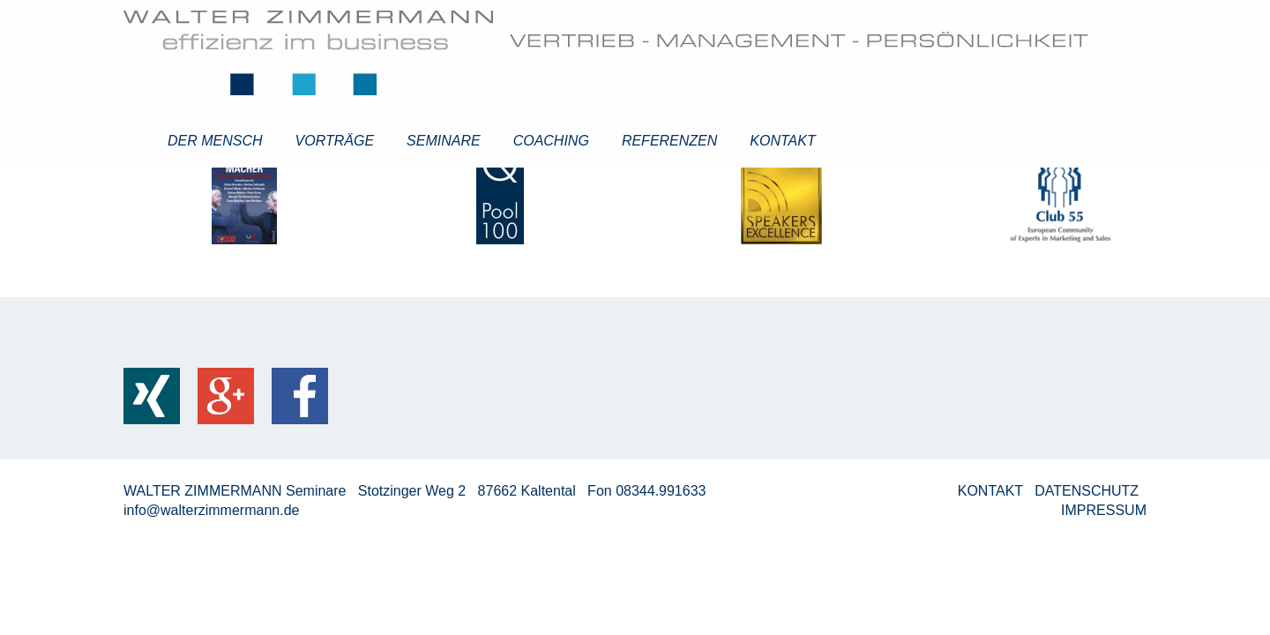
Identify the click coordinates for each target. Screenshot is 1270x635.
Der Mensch (215, 140)
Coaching (551, 140)
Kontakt (782, 140)
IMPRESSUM (1104, 510)
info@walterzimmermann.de (211, 510)
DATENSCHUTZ (1088, 490)
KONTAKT (992, 490)
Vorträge (335, 140)
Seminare (444, 140)
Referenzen (669, 140)
